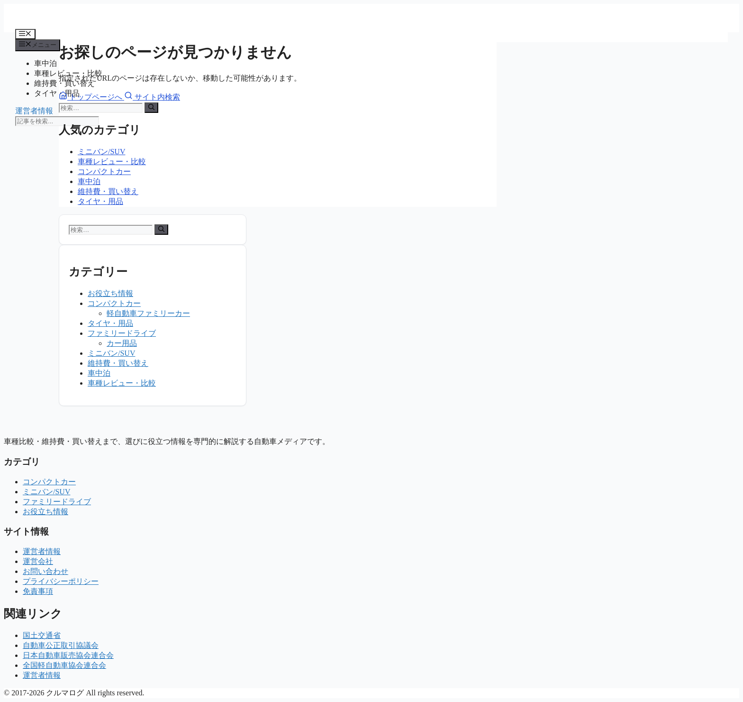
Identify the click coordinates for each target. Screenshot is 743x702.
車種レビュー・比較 (112, 161)
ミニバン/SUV (101, 152)
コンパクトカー (104, 171)
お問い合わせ (45, 571)
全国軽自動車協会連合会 (64, 665)
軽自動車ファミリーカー (148, 313)
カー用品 (122, 343)
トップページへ (91, 97)
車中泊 (45, 63)
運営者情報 (34, 111)
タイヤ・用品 (57, 93)
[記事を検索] (57, 121)
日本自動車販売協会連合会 (68, 655)
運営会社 (38, 561)
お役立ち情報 (110, 293)
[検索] (151, 107)
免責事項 (38, 591)
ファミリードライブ (122, 333)
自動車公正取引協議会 (61, 645)
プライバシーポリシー (61, 581)
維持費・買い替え (108, 191)
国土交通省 (42, 635)
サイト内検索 (152, 97)
